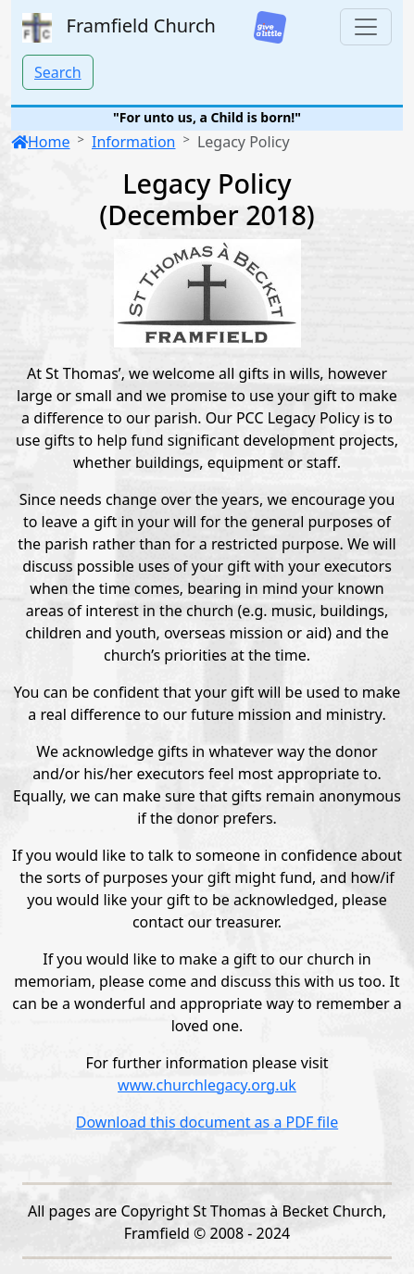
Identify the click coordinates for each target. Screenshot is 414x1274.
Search (58, 72)
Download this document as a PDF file (207, 1122)
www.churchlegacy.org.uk (207, 1085)
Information (134, 142)
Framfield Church (119, 28)
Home (40, 142)
